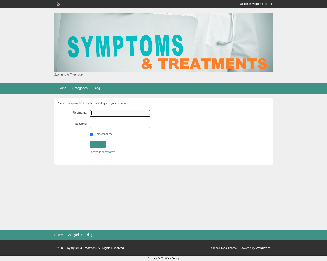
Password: (80, 123)
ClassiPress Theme (224, 248)
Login (267, 3)
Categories (80, 88)
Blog (97, 88)
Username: (80, 112)
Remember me (104, 134)
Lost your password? (102, 152)
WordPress (263, 248)
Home (62, 88)
